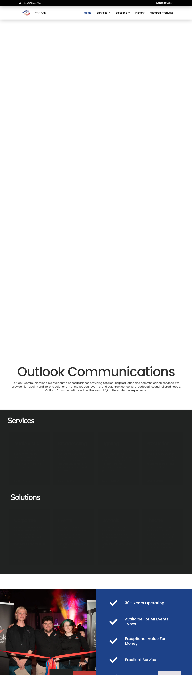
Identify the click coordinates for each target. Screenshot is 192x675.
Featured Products (161, 12)
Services (103, 13)
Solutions (123, 13)
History (139, 12)
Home (87, 12)
